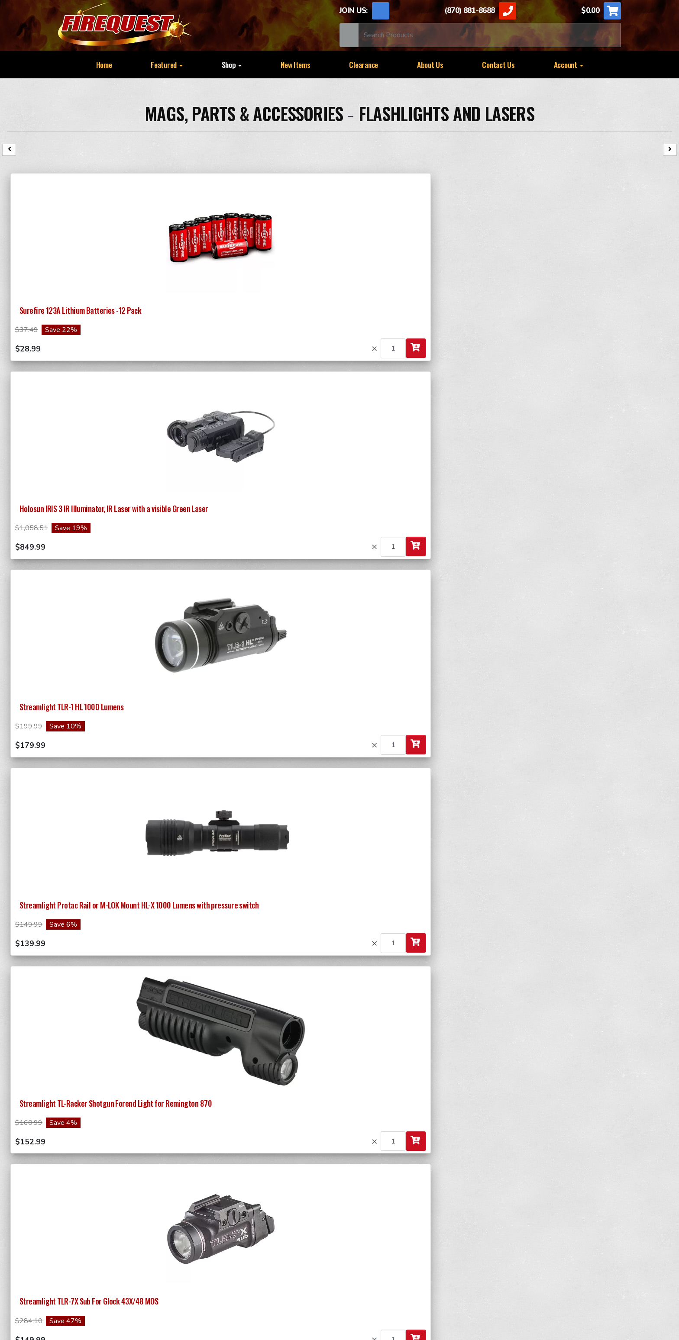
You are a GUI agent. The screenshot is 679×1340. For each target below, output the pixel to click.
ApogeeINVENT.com (438, 1295)
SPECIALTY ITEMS (369, 1199)
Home (104, 64)
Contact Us (498, 64)
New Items (295, 64)
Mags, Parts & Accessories (246, 113)
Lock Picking (360, 1251)
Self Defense (500, 1234)
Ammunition (222, 1216)
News (379, 1275)
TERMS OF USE (265, 1275)
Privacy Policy (329, 1275)
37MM (213, 1199)
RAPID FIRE (497, 1199)
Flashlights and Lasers (446, 113)
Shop (232, 64)
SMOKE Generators (371, 1216)
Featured (167, 64)
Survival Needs (227, 1251)
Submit (102, 1137)
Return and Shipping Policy (178, 1275)
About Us (430, 64)
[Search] (489, 35)
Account (568, 64)
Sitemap (417, 1275)
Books (350, 1234)
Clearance (363, 64)
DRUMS (491, 1216)
